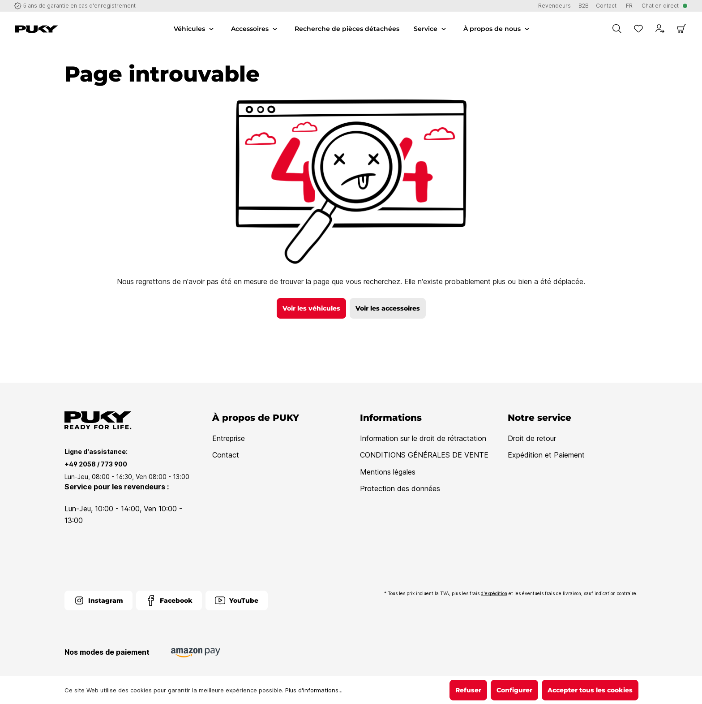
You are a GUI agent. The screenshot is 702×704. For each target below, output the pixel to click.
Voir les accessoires (387, 308)
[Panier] (681, 29)
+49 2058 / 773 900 (95, 464)
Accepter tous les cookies (590, 690)
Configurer (514, 690)
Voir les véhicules (311, 308)
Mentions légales (387, 471)
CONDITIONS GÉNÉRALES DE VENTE (424, 454)
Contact (225, 454)
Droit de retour (532, 438)
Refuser (468, 690)
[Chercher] (617, 29)
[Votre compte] (660, 29)
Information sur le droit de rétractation (423, 438)
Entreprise (228, 438)
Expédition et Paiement (546, 454)
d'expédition (494, 593)
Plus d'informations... (313, 690)
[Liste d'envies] (638, 29)
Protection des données (400, 488)
